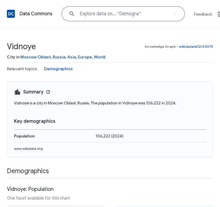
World (99, 57)
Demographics (58, 68)
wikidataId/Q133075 (196, 46)
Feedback (203, 14)
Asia (71, 57)
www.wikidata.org (28, 148)
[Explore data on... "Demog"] (123, 14)
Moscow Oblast (35, 57)
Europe (85, 57)
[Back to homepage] (11, 14)
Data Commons (35, 14)
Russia (59, 57)
